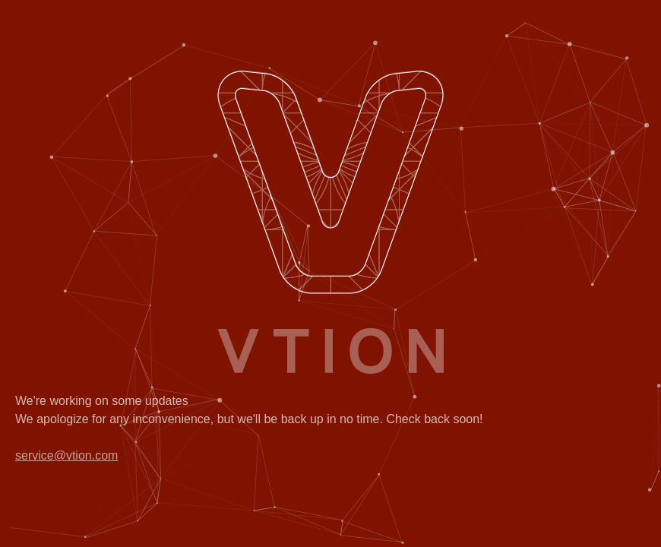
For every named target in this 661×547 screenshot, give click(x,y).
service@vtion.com (66, 455)
